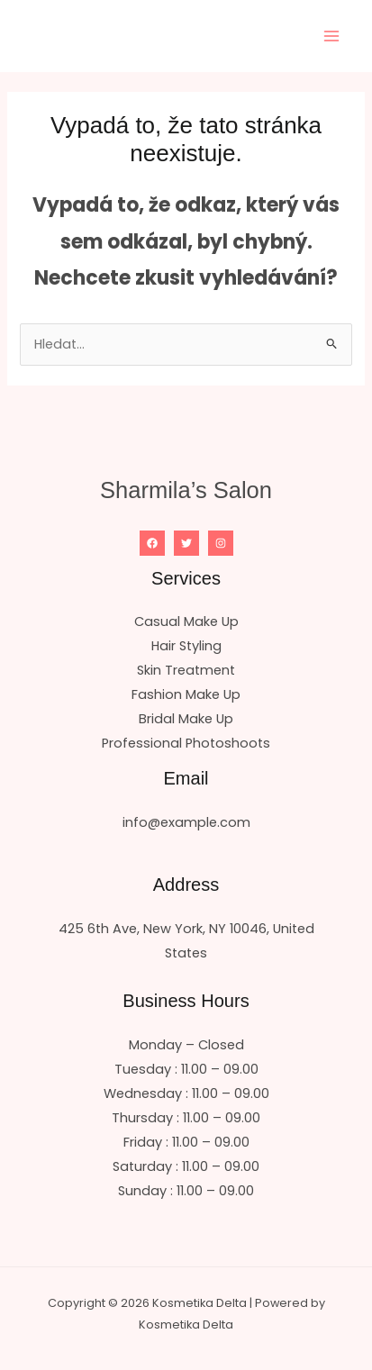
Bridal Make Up (186, 719)
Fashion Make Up (186, 694)
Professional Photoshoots (186, 743)
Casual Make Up (186, 621)
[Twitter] (186, 543)
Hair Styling (186, 646)
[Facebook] (152, 543)
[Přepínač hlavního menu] (331, 36)
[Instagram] (220, 543)
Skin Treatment (186, 670)
